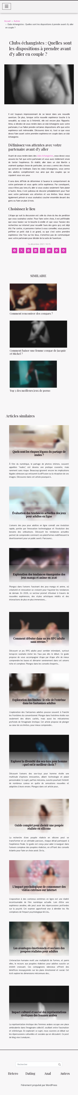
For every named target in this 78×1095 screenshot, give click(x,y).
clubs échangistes (45, 155)
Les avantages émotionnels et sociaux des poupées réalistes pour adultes (39, 949)
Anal (47, 1073)
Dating (30, 1073)
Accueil (7, 21)
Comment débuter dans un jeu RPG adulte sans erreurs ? (39, 640)
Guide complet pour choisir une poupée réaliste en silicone (39, 826)
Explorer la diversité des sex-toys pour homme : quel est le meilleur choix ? (39, 762)
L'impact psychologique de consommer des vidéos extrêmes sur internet (39, 888)
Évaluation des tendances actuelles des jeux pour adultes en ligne (39, 514)
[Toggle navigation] (6, 6)
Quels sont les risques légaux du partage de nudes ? (39, 453)
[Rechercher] (39, 1064)
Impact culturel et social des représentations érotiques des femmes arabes (39, 1013)
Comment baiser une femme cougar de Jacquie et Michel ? (38, 352)
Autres (17, 21)
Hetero (13, 1073)
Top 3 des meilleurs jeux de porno (30, 390)
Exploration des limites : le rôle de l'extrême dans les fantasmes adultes (39, 701)
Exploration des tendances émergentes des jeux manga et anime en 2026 (39, 575)
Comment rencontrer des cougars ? (31, 313)
